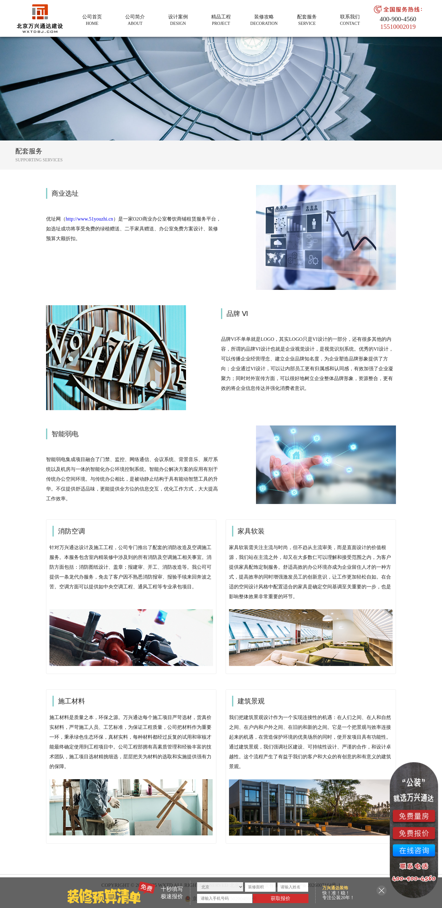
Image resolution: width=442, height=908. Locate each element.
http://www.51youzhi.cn (89, 218)
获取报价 (280, 898)
